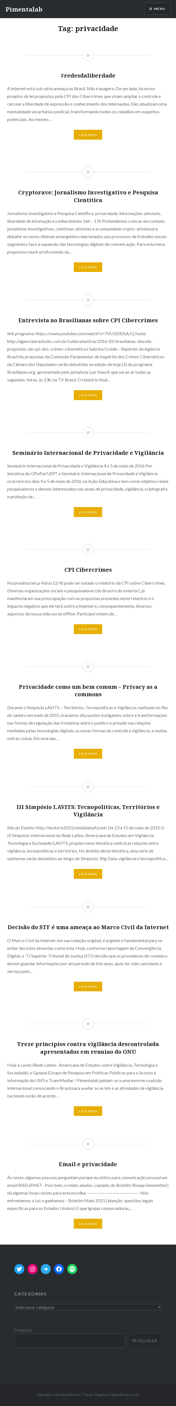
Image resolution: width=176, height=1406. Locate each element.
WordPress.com (125, 1394)
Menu (159, 9)
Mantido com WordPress (58, 1394)
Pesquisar (23, 1330)
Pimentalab (24, 9)
